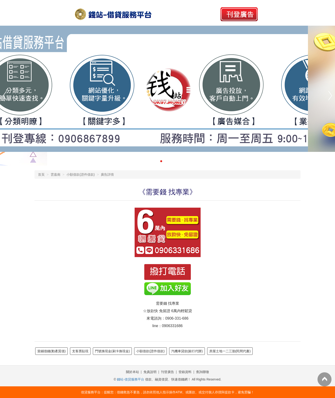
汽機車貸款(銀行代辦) (187, 351)
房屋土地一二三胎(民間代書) (230, 351)
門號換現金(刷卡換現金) (112, 351)
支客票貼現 (80, 351)
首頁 (41, 174)
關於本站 (132, 372)
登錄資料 (185, 372)
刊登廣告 (167, 372)
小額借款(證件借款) (80, 174)
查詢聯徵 (202, 372)
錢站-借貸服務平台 (130, 379)
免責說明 (150, 372)
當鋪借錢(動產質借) (51, 351)
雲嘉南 (55, 174)
